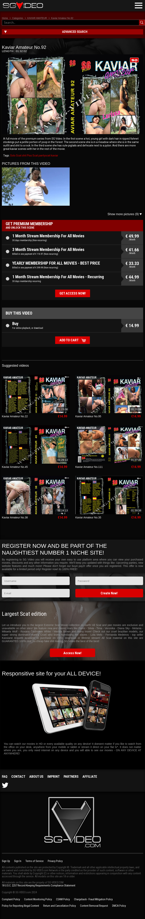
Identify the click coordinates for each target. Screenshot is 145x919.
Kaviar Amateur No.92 (62, 18)
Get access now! (72, 293)
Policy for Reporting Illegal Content (20, 905)
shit (24, 155)
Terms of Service (34, 861)
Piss (29, 155)
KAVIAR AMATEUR (37, 18)
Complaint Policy (11, 899)
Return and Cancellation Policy (59, 905)
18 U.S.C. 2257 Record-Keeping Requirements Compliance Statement (38, 885)
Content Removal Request (94, 905)
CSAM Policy (63, 899)
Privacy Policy (55, 861)
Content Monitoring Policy (38, 899)
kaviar (54, 155)
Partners (71, 776)
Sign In (17, 861)
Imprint (53, 776)
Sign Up (6, 861)
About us (36, 776)
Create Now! (109, 593)
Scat (35, 155)
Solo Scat (16, 155)
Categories (17, 18)
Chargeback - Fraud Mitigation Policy (93, 899)
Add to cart (69, 340)
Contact (18, 776)
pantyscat (44, 155)
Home (5, 18)
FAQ (4, 776)
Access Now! (72, 653)
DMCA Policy (119, 905)
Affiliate (90, 776)
